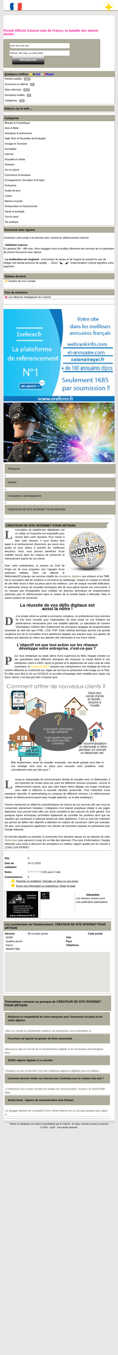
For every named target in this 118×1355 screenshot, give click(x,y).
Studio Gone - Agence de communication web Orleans (40, 1100)
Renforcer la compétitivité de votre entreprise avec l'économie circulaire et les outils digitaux (55, 1018)
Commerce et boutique (17, 175)
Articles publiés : (17, 78)
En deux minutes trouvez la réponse (90, 1124)
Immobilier (10, 149)
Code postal (95, 933)
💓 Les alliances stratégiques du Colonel (27, 297)
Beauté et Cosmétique (17, 123)
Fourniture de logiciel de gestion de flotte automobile (40, 1038)
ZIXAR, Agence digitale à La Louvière (30, 1060)
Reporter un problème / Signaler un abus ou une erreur (47, 881)
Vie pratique (11, 222)
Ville (68, 937)
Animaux (10, 164)
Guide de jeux (12, 190)
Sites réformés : (17, 89)
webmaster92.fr (40, 666)
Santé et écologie (14, 211)
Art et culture (12, 169)
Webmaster (11, 840)
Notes (8, 872)
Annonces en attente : (19, 84)
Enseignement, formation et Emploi (24, 180)
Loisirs (8, 195)
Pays (69, 941)
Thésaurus (14, 468)
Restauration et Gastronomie (21, 206)
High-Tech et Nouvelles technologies (25, 138)
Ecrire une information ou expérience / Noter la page (45, 886)
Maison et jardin (14, 201)
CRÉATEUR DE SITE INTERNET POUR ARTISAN (36, 509)
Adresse (10, 933)
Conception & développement (24, 496)
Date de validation (11, 865)
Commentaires (13, 877)
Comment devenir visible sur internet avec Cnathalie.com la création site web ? (56, 1078)
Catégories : (15, 100)
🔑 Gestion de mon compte (19, 281)
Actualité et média (15, 159)
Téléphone (72, 945)
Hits (7, 858)
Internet (9, 154)
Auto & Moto (12, 128)
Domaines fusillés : (18, 95)
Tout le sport (12, 216)
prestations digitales (69, 576)
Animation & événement (18, 133)
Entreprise (10, 185)
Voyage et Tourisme (16, 143)
